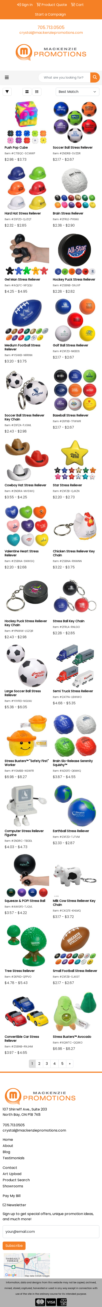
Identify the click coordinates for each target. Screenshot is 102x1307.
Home (8, 1139)
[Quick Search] (64, 77)
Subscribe (14, 1245)
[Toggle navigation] (6, 77)
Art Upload (12, 1173)
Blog (6, 1151)
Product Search (16, 1180)
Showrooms (13, 1186)
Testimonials (13, 1158)
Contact (10, 1167)
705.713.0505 (51, 27)
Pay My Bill (11, 1195)
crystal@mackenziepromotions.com (51, 32)
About (8, 1145)
